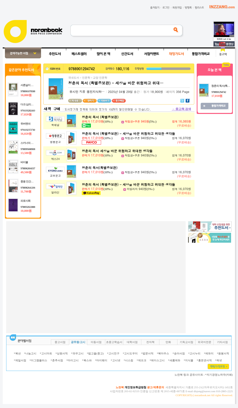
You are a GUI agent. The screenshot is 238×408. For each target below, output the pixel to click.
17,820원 (26, 114)
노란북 (120, 387)
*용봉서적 (223, 353)
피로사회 (25, 200)
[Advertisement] (55, 276)
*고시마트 (46, 353)
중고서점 (60, 342)
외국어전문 (204, 342)
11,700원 (26, 191)
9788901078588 (28, 91)
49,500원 (26, 172)
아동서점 (96, 342)
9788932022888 (28, 206)
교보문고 (55, 175)
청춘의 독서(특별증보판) (99, 167)
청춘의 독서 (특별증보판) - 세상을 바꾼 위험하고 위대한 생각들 (128, 133)
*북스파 (87, 360)
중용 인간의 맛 (28, 181)
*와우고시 (77, 353)
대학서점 (132, 342)
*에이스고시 (157, 360)
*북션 (17, 353)
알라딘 (55, 192)
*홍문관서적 (204, 360)
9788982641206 (28, 187)
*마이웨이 (101, 360)
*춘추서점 (57, 360)
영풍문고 (55, 142)
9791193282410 (28, 110)
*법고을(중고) (95, 353)
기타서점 (222, 342)
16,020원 (26, 133)
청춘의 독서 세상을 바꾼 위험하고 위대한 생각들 (117, 151)
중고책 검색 (181, 109)
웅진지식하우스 (97, 91)
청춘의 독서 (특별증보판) (100, 117)
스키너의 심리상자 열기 (33, 142)
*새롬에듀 (174, 360)
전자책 (150, 342)
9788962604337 (28, 168)
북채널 (55, 125)
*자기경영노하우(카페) (219, 374)
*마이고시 (72, 360)
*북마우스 (163, 353)
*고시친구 (113, 353)
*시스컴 (128, 360)
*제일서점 (20, 360)
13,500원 (26, 153)
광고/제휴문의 (155, 387)
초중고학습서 (114, 342)
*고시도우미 (130, 353)
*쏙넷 (218, 360)
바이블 (24, 162)
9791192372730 (28, 129)
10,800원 (26, 95)
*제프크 (141, 360)
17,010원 (216, 96)
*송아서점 (179, 353)
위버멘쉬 (25, 123)
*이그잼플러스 (38, 360)
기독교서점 (186, 342)
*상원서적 (62, 353)
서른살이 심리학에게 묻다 (35, 85)
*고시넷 (115, 360)
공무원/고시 (78, 342)
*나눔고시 (30, 353)
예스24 (55, 159)
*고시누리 (194, 353)
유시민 (73, 91)
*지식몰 (189, 360)
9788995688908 (28, 149)
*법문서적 (147, 353)
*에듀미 (209, 353)
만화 (168, 342)
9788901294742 (218, 91)
